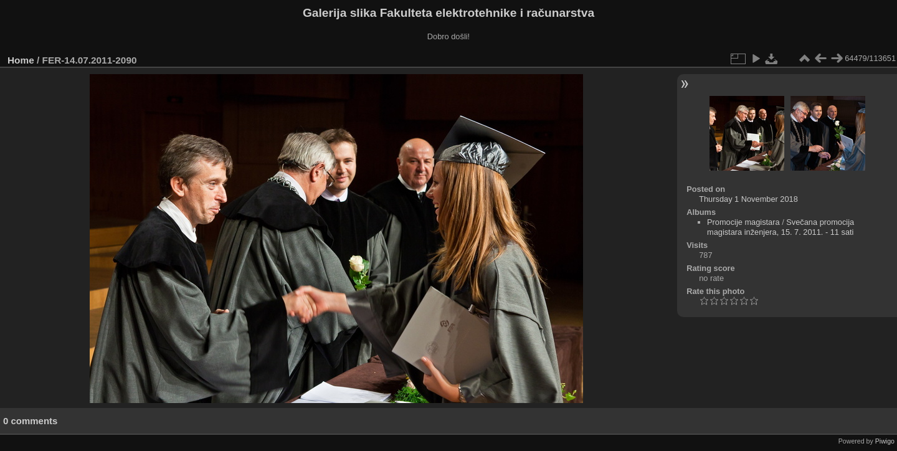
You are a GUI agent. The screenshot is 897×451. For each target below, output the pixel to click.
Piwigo (885, 441)
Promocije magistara (743, 222)
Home (20, 60)
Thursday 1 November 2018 (748, 199)
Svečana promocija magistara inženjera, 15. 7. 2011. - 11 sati (780, 227)
